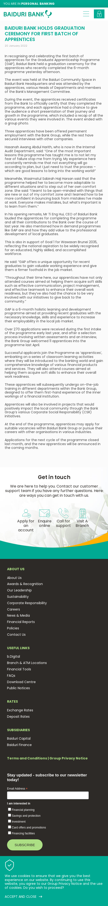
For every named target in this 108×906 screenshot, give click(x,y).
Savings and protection (26, 815)
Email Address (17, 789)
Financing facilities (23, 833)
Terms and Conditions (27, 758)
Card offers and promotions (29, 827)
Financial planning (23, 810)
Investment (19, 821)
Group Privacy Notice (68, 758)
